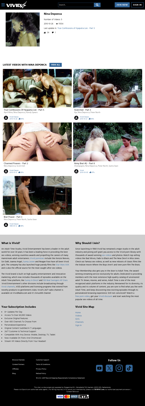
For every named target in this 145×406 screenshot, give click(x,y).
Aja (75, 112)
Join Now (122, 5)
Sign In (137, 5)
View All (55, 65)
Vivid (82, 170)
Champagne (79, 166)
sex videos (107, 255)
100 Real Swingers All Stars (55, 280)
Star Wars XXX (62, 265)
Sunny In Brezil (32, 280)
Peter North (95, 112)
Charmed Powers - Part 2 (16, 163)
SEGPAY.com (99, 389)
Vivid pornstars (37, 258)
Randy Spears (32, 112)
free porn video (82, 296)
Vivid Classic (14, 117)
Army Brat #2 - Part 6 (84, 163)
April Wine (8, 112)
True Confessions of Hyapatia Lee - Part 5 (76, 28)
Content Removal (72, 391)
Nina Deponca (19, 112)
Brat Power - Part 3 (13, 217)
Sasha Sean (113, 166)
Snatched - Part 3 (82, 110)
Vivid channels (8, 287)
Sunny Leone (29, 262)
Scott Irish (21, 166)
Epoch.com (26, 389)
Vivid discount (105, 296)
